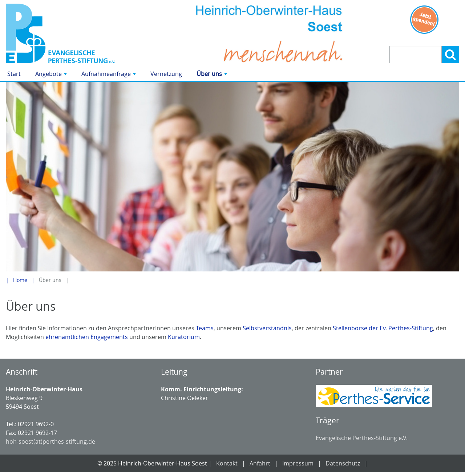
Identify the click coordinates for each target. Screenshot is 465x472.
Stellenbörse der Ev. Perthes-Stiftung (383, 328)
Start (14, 74)
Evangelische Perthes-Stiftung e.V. (362, 438)
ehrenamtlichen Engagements (86, 337)
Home (20, 280)
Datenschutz (343, 463)
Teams (205, 328)
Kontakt (227, 463)
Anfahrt (260, 463)
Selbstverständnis (267, 328)
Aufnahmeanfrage (109, 75)
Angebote (51, 75)
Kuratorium (184, 337)
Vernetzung (166, 74)
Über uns (213, 75)
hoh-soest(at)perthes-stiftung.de (50, 441)
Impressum (298, 463)
